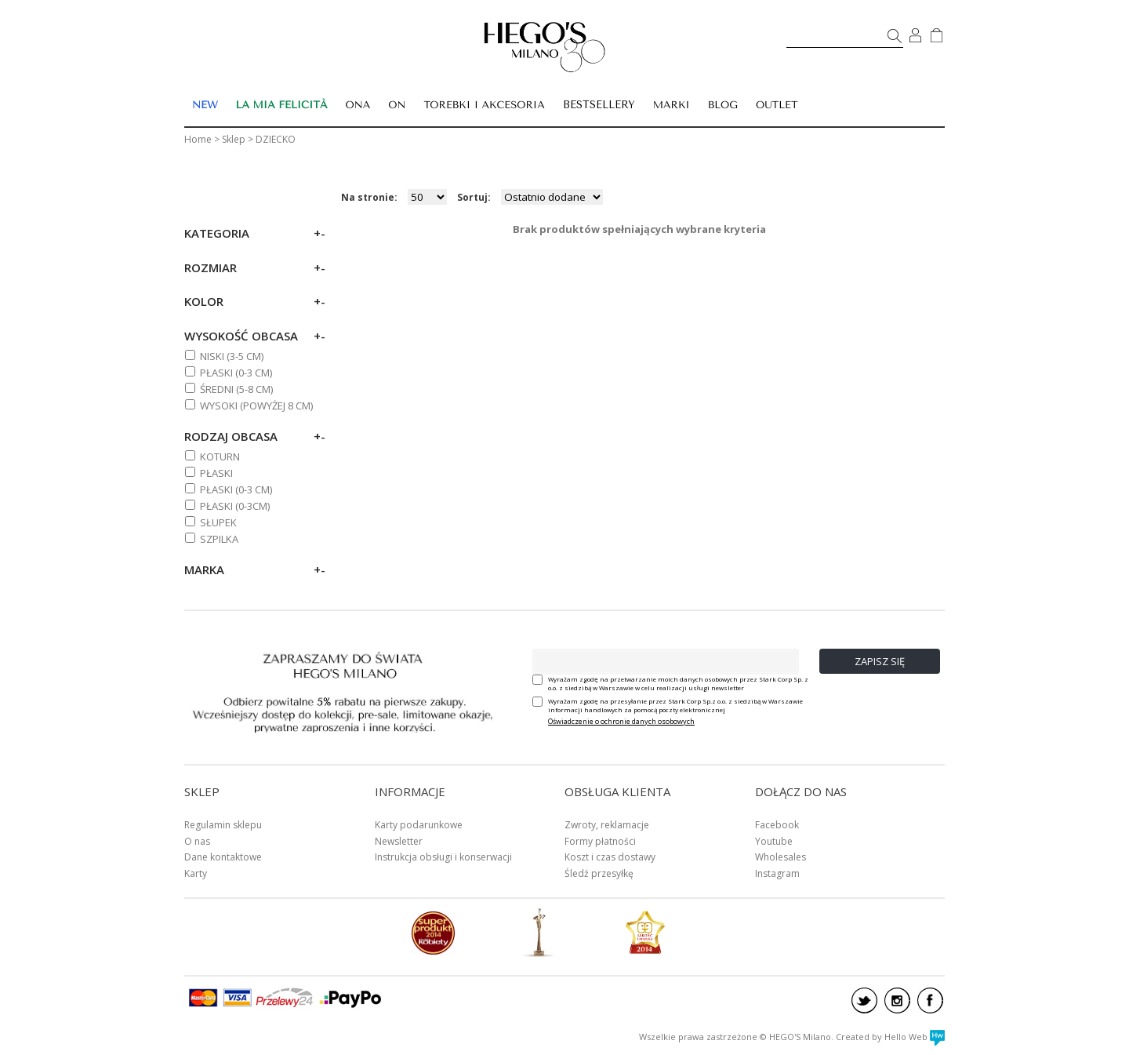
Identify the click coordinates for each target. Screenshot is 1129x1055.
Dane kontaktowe (223, 857)
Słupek (218, 522)
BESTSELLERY (599, 105)
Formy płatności (600, 841)
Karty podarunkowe (419, 824)
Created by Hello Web (890, 1036)
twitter (864, 1000)
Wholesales (780, 857)
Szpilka (219, 539)
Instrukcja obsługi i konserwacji (443, 857)
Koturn (220, 456)
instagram (897, 1000)
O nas (197, 841)
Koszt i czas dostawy (609, 857)
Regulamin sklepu (223, 824)
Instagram (777, 873)
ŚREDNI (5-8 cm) (236, 389)
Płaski (216, 473)
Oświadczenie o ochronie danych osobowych (621, 721)
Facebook (777, 824)
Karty (195, 873)
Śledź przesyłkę (598, 873)
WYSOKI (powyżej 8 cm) (256, 405)
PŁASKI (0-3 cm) (236, 373)
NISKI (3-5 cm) (231, 356)
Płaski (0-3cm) (235, 506)
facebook (930, 1000)
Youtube (774, 841)
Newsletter (399, 841)
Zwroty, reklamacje (606, 824)
